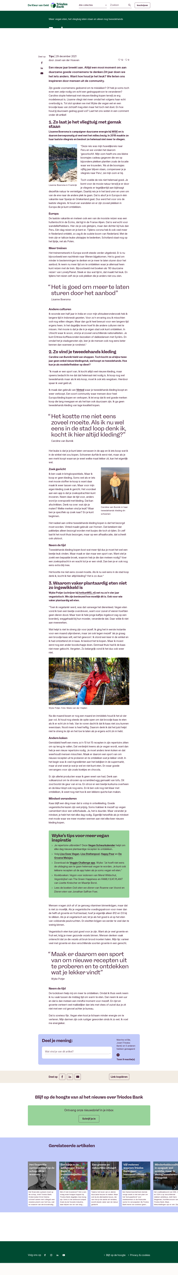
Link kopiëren (119, 1117)
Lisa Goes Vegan (69, 894)
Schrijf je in (89, 1159)
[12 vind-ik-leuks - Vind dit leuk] (120, 100)
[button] (175, 1228)
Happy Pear (107, 894)
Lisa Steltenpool (90, 894)
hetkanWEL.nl (87, 633)
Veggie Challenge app (82, 903)
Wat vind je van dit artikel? (59, 1092)
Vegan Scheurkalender (101, 886)
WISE (115, 172)
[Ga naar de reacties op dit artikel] (127, 100)
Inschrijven (142, 5)
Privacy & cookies (139, 1267)
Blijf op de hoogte (115, 1267)
